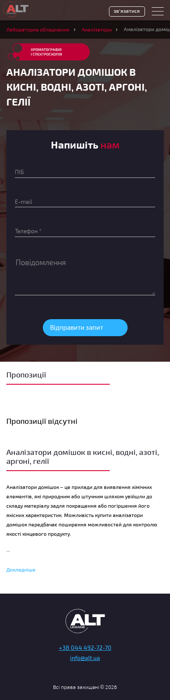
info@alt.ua (85, 657)
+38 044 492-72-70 (85, 647)
